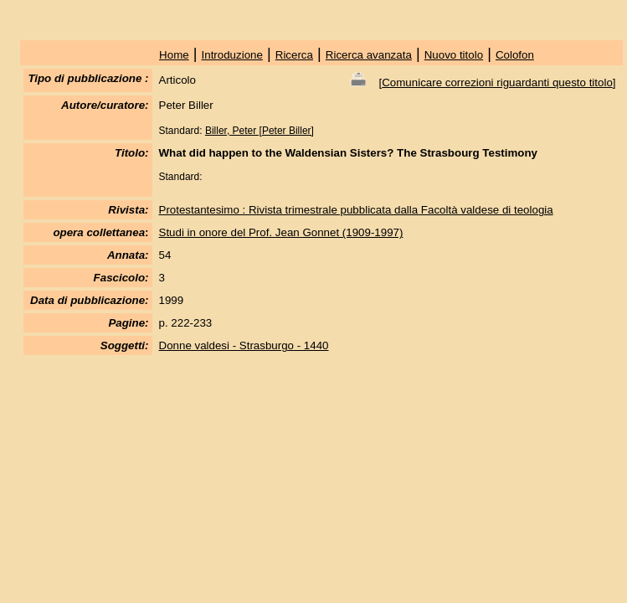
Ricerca (294, 55)
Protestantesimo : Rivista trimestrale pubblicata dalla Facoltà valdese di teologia (356, 210)
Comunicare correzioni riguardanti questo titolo (497, 82)
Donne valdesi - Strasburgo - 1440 (244, 345)
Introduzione (232, 55)
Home (174, 55)
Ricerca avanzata (369, 55)
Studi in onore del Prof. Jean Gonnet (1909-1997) (281, 232)
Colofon (515, 55)
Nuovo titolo (453, 55)
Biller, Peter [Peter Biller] (259, 131)
